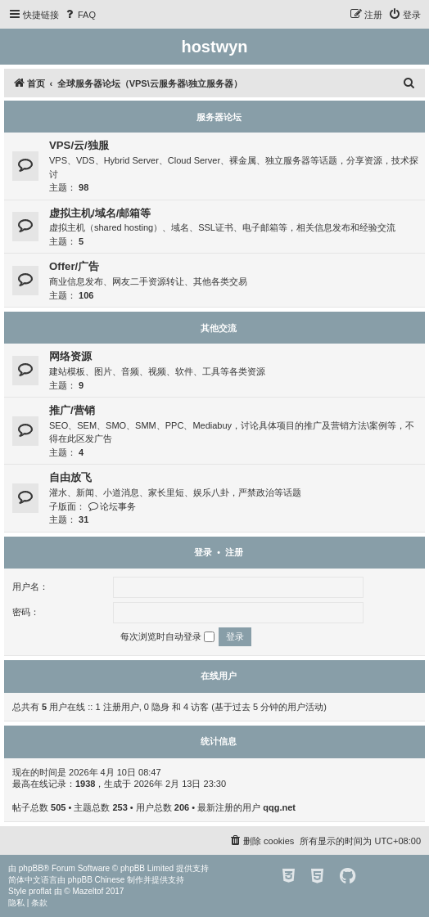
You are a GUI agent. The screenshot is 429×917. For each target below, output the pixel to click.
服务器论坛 (219, 117)
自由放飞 (70, 477)
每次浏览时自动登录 (167, 637)
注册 (234, 552)
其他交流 (219, 328)
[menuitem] (79, 15)
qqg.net (279, 807)
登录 (203, 552)
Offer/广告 (74, 266)
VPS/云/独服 (79, 145)
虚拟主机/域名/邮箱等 (100, 213)
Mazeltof (88, 891)
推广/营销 (72, 410)
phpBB (31, 868)
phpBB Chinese (96, 879)
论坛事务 (112, 506)
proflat (40, 891)
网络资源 (70, 356)
